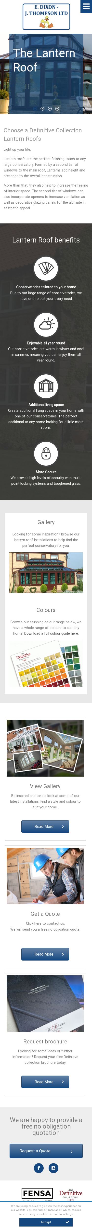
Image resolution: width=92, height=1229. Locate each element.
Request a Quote (46, 1150)
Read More (49, 826)
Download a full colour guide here (51, 633)
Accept (55, 1222)
